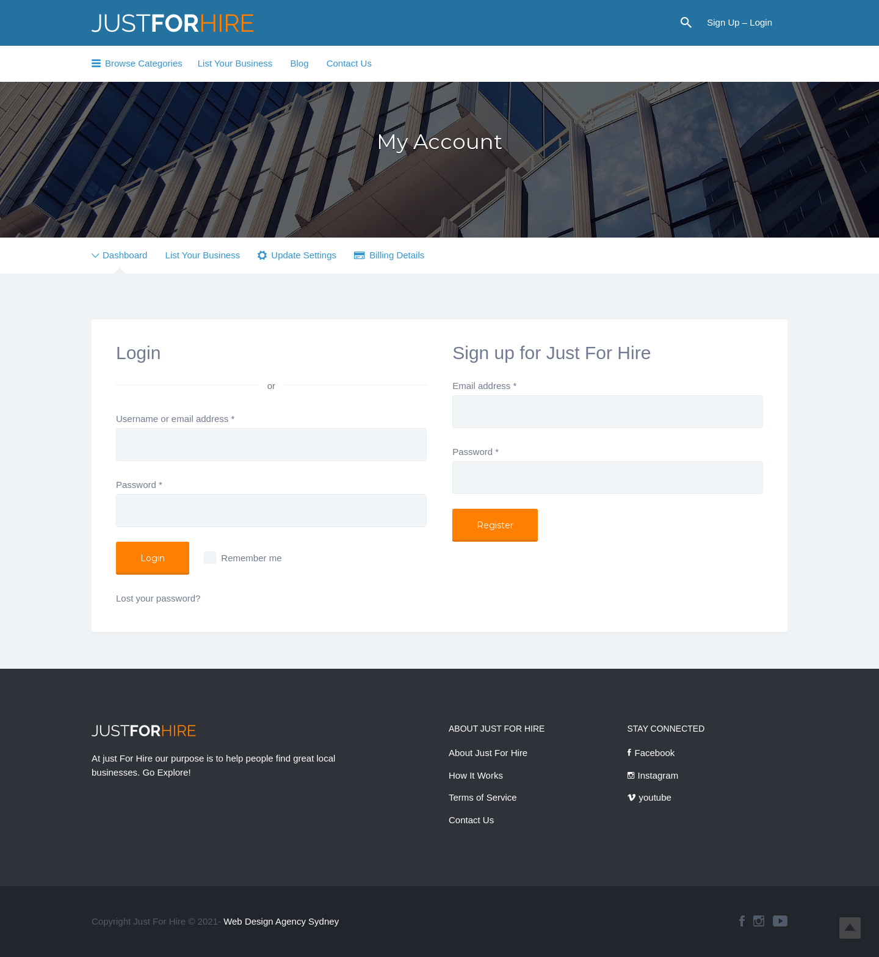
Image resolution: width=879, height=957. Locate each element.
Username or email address (175, 418)
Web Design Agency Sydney (281, 921)
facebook (742, 921)
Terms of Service (483, 797)
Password (139, 484)
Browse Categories (144, 63)
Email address (484, 385)
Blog (299, 63)
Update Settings (303, 255)
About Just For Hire (488, 753)
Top (850, 928)
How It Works (476, 775)
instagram (758, 921)
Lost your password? (158, 598)
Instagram (658, 775)
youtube (655, 797)
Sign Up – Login (739, 22)
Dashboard (125, 255)
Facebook (655, 753)
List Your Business (235, 63)
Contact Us (349, 63)
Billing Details (396, 255)
